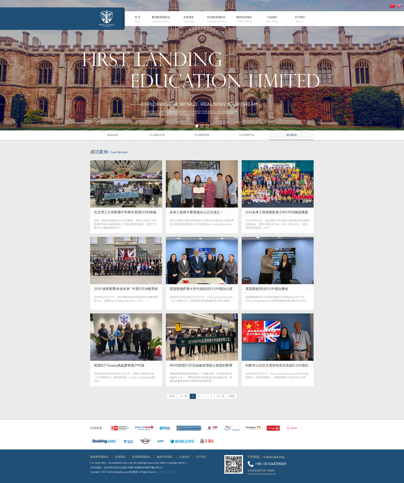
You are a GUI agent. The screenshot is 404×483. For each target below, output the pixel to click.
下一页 (221, 396)
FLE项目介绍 (157, 135)
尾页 (232, 396)
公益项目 (184, 456)
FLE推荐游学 (202, 135)
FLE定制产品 (246, 135)
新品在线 (113, 135)
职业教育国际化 (141, 456)
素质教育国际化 (99, 456)
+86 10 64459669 (270, 463)
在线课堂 (120, 456)
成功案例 (291, 135)
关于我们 (201, 456)
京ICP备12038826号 (166, 472)
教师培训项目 (165, 456)
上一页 (183, 396)
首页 (172, 396)
